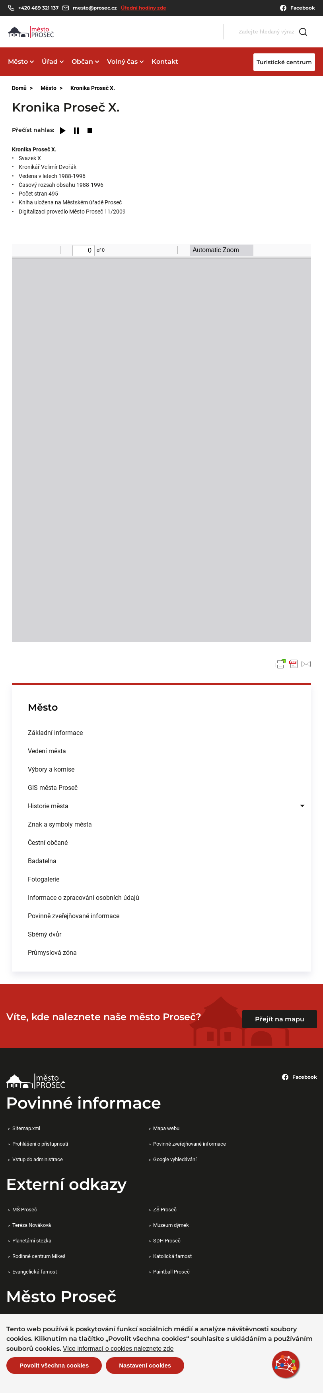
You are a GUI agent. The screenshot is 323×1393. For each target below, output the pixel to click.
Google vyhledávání (175, 1159)
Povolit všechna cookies (54, 1365)
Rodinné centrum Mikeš (39, 1256)
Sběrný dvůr (44, 934)
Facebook (297, 8)
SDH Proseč (167, 1240)
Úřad (50, 61)
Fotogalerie (43, 879)
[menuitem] (161, 732)
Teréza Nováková (31, 1224)
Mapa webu (166, 1128)
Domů (19, 88)
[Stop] (90, 131)
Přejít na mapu (279, 1019)
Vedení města (47, 750)
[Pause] (76, 131)
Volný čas (122, 61)
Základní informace (55, 732)
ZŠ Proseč (165, 1209)
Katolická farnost (172, 1256)
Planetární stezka (31, 1240)
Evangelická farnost (34, 1271)
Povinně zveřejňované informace (73, 915)
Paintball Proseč (171, 1271)
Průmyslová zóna (52, 952)
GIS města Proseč (53, 787)
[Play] (63, 131)
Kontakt (165, 61)
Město (18, 61)
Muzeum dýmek (171, 1224)
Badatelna (42, 860)
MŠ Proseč (24, 1209)
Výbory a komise (51, 769)
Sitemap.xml (26, 1128)
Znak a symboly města (60, 824)
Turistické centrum (284, 62)
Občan (82, 61)
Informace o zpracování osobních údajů (83, 897)
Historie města (48, 805)
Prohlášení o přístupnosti (40, 1143)
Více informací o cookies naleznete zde (118, 1349)
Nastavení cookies (145, 1365)
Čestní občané (48, 842)
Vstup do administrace (37, 1159)
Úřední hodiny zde (143, 8)
